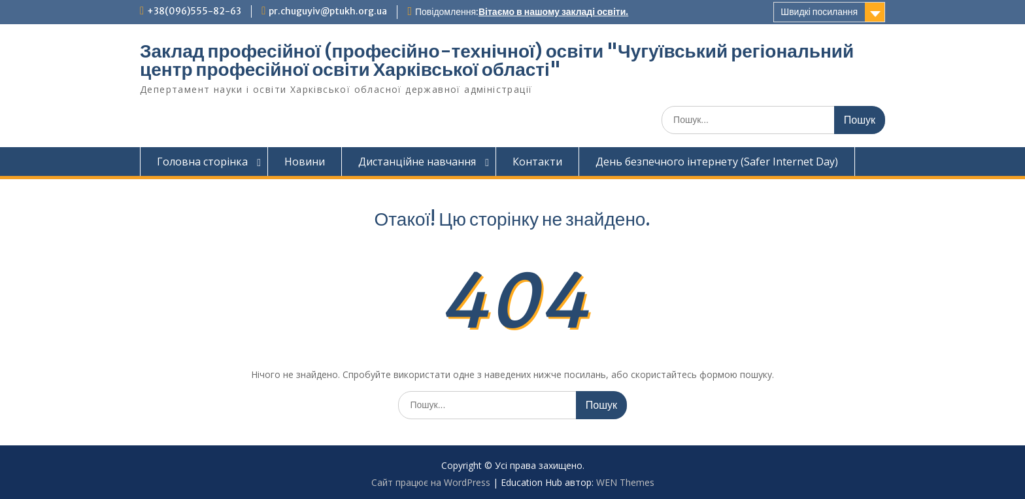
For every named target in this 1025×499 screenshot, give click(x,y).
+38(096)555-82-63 (194, 11)
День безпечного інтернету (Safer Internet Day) (717, 161)
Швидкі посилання (819, 12)
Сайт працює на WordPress (430, 482)
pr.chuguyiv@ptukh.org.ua (328, 11)
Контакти (537, 161)
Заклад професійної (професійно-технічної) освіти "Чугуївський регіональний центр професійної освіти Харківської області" (497, 60)
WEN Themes (625, 482)
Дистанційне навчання (417, 161)
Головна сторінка (202, 161)
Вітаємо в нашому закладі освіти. (553, 12)
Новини (304, 161)
